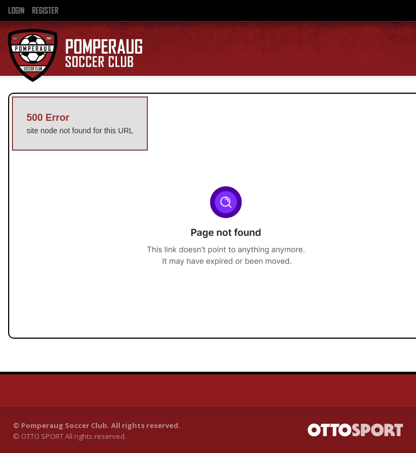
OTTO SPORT (42, 436)
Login (16, 11)
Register (45, 11)
